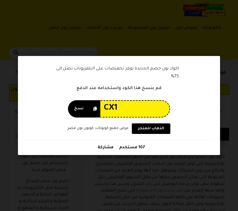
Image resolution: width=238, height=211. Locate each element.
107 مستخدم (131, 147)
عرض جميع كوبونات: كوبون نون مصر (98, 128)
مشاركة (105, 147)
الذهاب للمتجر (151, 129)
